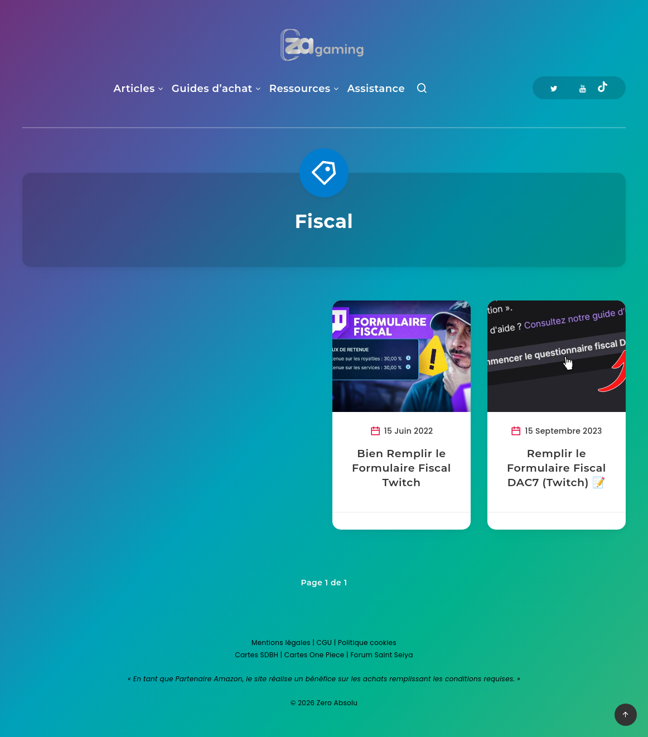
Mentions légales (281, 642)
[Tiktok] (602, 88)
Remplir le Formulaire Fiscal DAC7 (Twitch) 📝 (556, 467)
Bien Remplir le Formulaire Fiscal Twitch (401, 467)
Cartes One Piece (314, 655)
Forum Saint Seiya (381, 655)
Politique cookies (367, 642)
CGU (324, 642)
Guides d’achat (212, 89)
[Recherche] (422, 90)
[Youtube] (582, 87)
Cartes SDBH (256, 655)
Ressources (300, 89)
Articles (134, 89)
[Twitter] (554, 87)
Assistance (376, 89)
